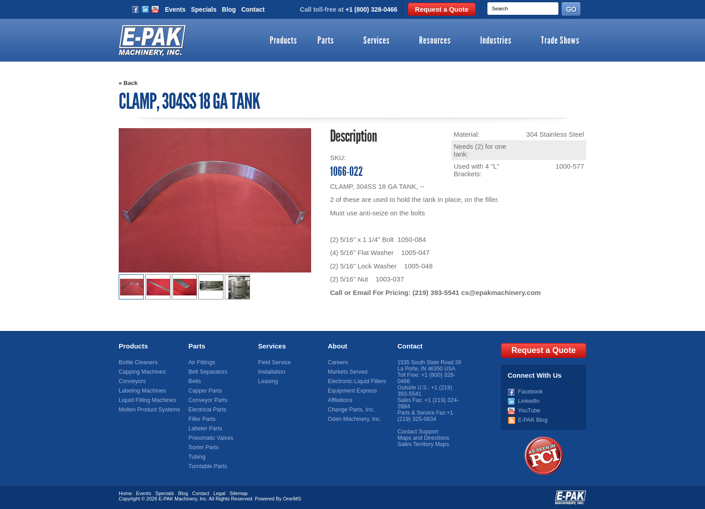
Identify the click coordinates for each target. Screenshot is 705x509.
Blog (229, 9)
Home (125, 492)
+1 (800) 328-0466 (371, 9)
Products (283, 41)
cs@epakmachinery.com (499, 292)
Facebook (530, 391)
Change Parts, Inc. (350, 409)
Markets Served (347, 372)
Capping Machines (141, 372)
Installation (271, 372)
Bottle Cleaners (137, 362)
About (337, 346)
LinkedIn (528, 400)
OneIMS (292, 497)
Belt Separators (207, 372)
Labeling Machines (141, 391)
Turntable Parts (206, 466)
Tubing (196, 457)
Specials (204, 9)
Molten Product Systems (148, 409)
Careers (337, 362)
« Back (128, 83)
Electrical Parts (206, 409)
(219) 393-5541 (435, 292)
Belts (194, 381)
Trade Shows (560, 41)
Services (376, 41)
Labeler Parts (204, 428)
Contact (253, 9)
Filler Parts (201, 419)
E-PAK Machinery (178, 497)
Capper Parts (204, 391)
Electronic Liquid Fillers (355, 381)
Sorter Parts (202, 447)
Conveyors (131, 381)
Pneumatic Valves (209, 438)
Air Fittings (201, 362)
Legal (219, 492)
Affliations (339, 400)
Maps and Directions (421, 438)
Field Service (273, 362)
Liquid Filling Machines (146, 400)
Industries (496, 41)
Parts (325, 41)
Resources (435, 41)
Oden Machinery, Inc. (353, 419)
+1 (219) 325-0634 (425, 416)
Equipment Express (351, 391)
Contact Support (417, 432)
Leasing (267, 381)
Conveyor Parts (207, 400)
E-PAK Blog (532, 419)
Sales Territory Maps (421, 444)
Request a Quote (442, 9)
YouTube (528, 409)
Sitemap (238, 492)
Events (175, 9)
